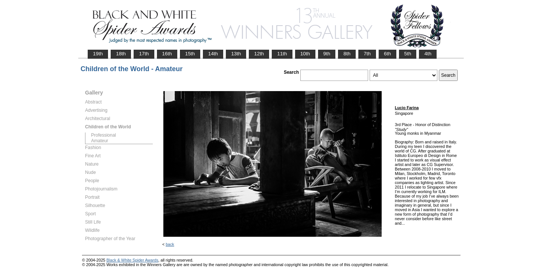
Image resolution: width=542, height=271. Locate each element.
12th (259, 53)
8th (347, 53)
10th (305, 53)
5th (408, 53)
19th (98, 53)
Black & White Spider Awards (132, 260)
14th (213, 53)
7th (367, 53)
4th (427, 53)
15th (190, 53)
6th (387, 53)
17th (144, 53)
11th (282, 53)
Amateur (99, 140)
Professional (103, 135)
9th (327, 53)
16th (167, 53)
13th (236, 53)
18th (121, 53)
